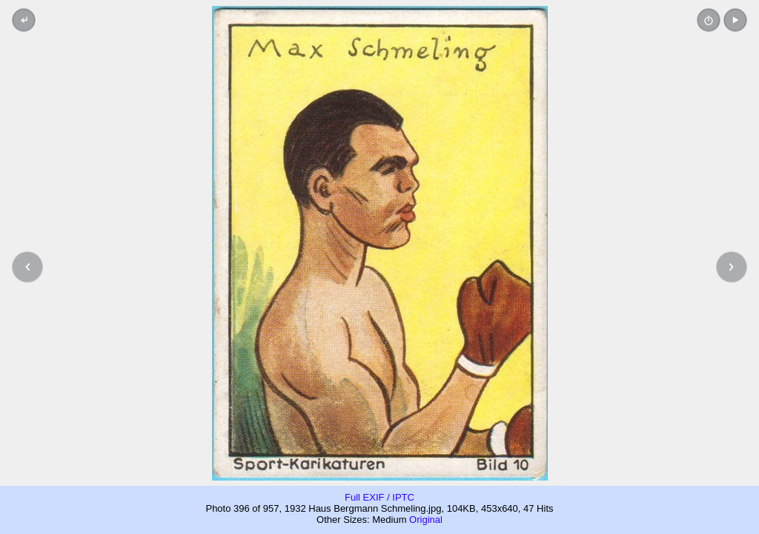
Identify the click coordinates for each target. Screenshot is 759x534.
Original (426, 519)
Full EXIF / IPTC (379, 497)
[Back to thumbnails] (24, 20)
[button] (735, 20)
